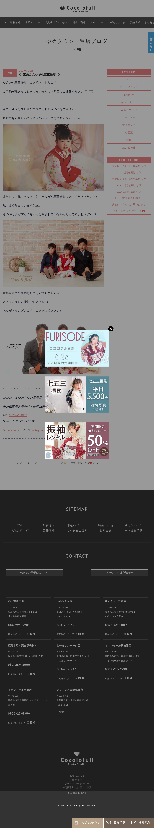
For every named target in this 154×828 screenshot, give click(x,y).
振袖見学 (145, 822)
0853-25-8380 (19, 713)
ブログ (21, 723)
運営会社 (77, 780)
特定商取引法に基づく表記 (77, 787)
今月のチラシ (91, 822)
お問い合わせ (77, 776)
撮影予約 (119, 822)
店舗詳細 (12, 723)
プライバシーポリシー (77, 783)
